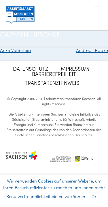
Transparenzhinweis (52, 83)
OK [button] (94, 197)
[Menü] (97, 9)
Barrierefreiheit (54, 74)
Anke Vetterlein (15, 51)
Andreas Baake (92, 51)
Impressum (74, 69)
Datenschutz (30, 69)
